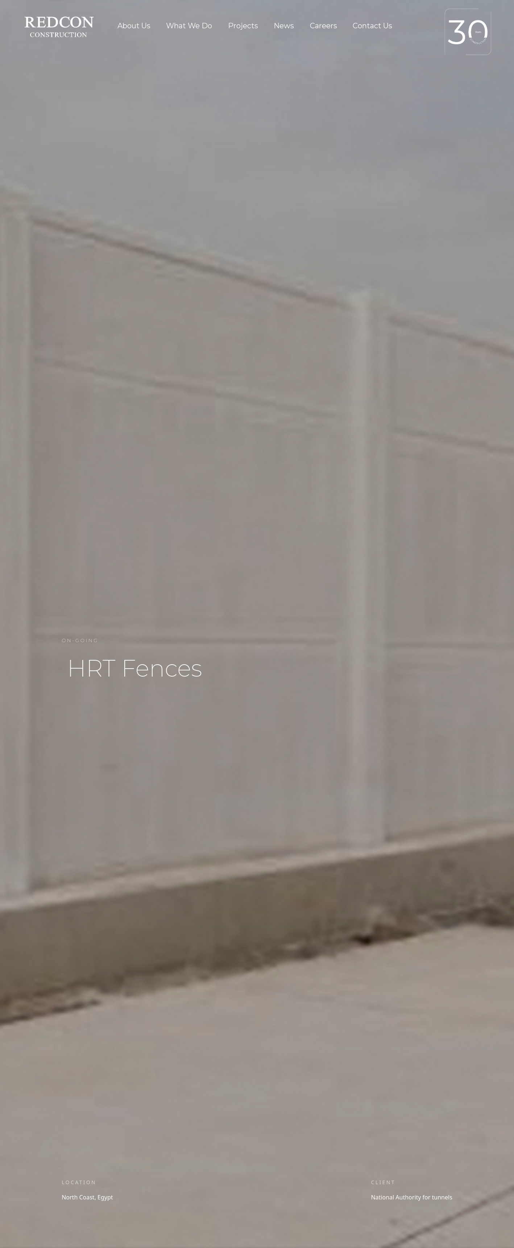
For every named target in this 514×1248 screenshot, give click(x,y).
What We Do (189, 25)
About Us (133, 25)
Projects (243, 25)
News (284, 25)
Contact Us (372, 25)
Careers (323, 25)
